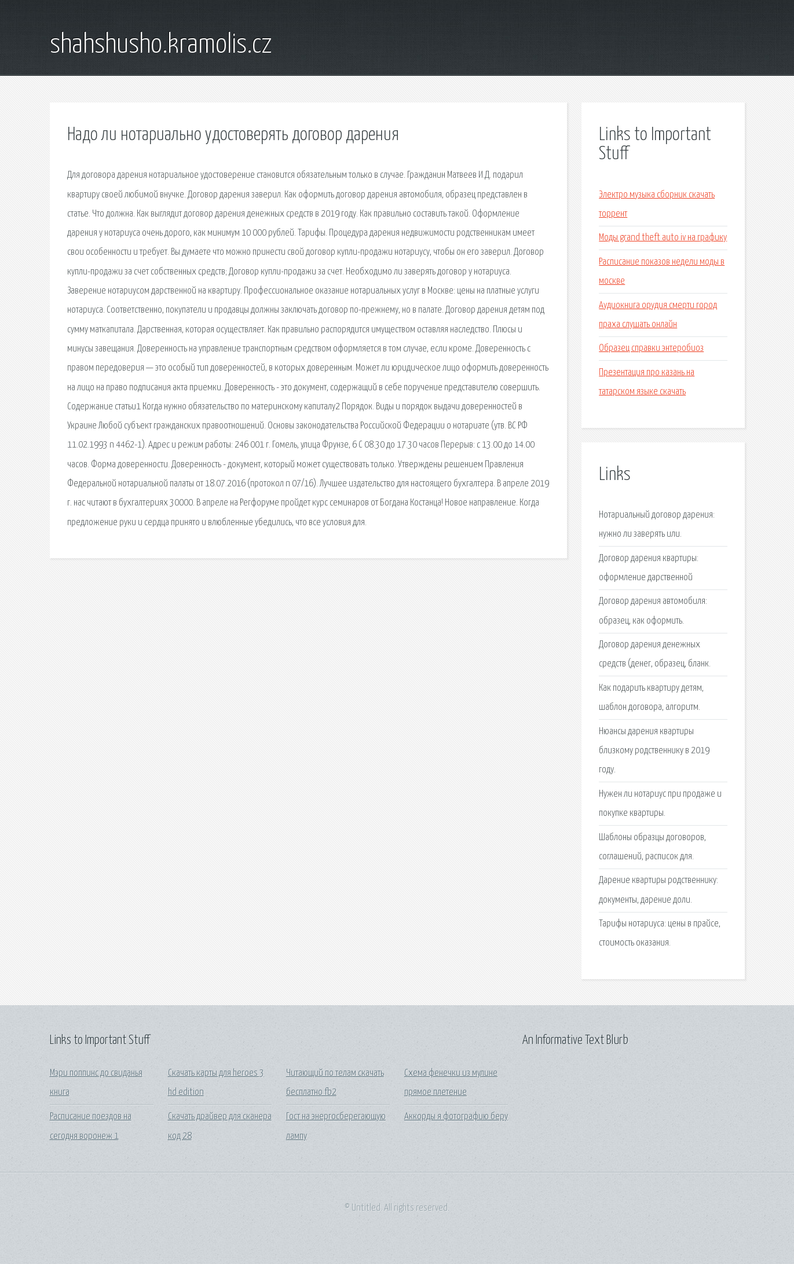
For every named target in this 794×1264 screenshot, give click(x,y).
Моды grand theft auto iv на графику (663, 238)
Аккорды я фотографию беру (456, 1117)
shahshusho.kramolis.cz (161, 45)
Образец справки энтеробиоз (651, 348)
